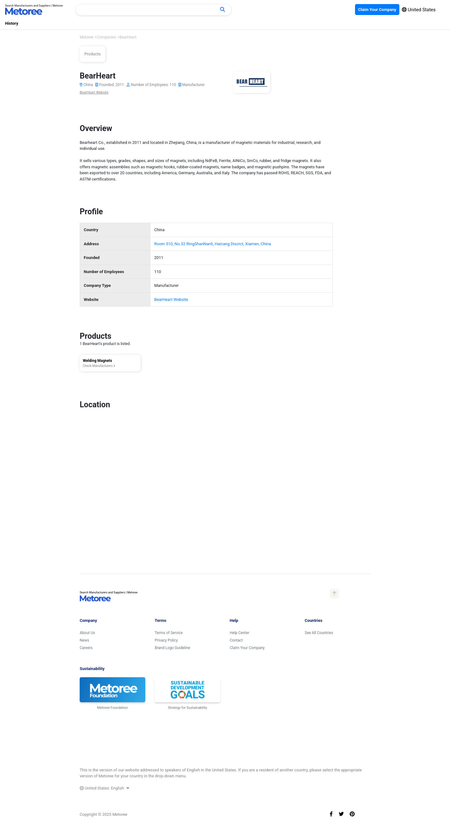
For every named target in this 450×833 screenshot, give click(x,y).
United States (419, 10)
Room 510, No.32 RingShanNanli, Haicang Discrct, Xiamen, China (212, 243)
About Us (87, 633)
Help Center (239, 633)
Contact (236, 640)
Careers (86, 648)
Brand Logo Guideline (172, 648)
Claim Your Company (247, 648)
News (84, 640)
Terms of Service (169, 633)
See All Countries (319, 633)
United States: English (104, 788)
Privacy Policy (166, 640)
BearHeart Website (94, 92)
